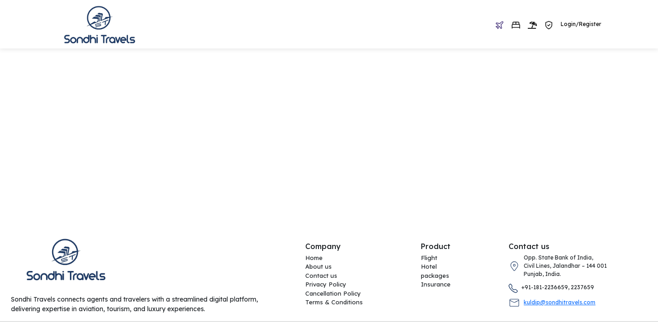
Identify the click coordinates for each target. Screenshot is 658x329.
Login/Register (581, 24)
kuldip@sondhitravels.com (559, 302)
